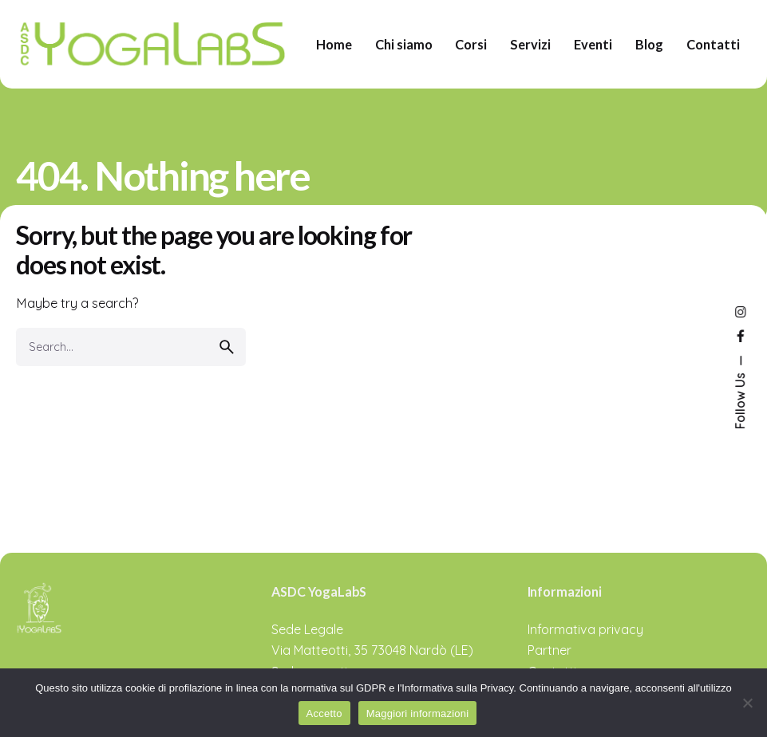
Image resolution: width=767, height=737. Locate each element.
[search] (227, 347)
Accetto (324, 713)
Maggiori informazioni (417, 713)
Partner (549, 650)
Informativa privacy (585, 629)
